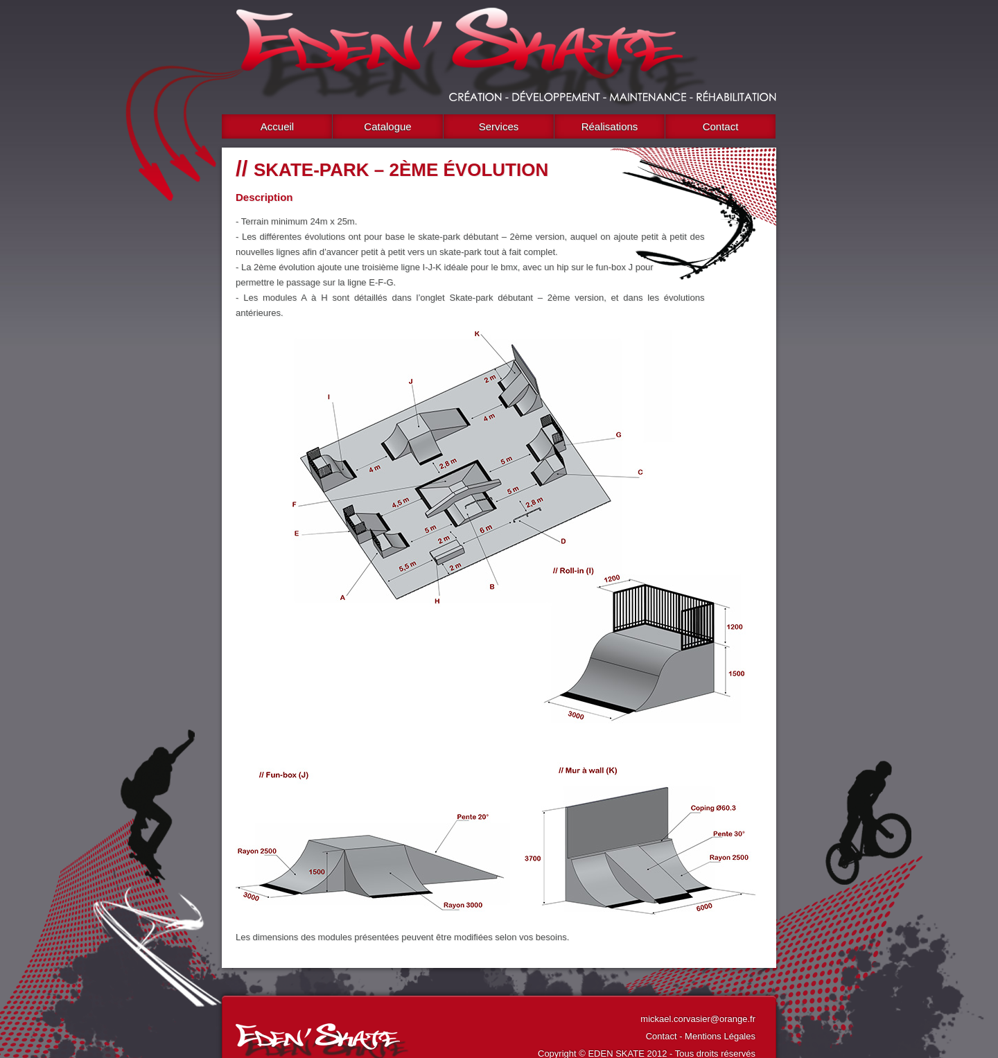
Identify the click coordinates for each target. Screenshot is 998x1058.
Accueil (277, 126)
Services (499, 126)
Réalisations (609, 126)
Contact (721, 126)
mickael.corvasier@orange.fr (697, 1019)
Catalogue (387, 126)
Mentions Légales (720, 1036)
